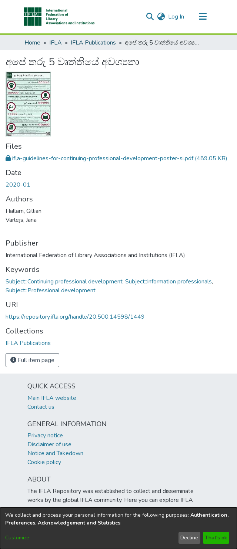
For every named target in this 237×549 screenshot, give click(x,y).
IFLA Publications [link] (93, 43)
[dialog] (118, 528)
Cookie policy (44, 462)
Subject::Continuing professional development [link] (64, 281)
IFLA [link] (55, 43)
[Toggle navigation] (202, 17)
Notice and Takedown (55, 453)
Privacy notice (45, 435)
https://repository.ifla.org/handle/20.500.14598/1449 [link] (75, 317)
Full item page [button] (32, 360)
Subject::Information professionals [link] (168, 281)
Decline (189, 537)
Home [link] (32, 43)
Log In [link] (176, 17)
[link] (116, 158)
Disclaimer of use (49, 444)
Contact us (40, 407)
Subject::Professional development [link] (51, 290)
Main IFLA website (51, 398)
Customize (17, 537)
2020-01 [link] (18, 185)
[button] (59, 16)
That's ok (216, 537)
